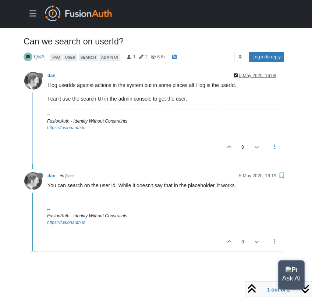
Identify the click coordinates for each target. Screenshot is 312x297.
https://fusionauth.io (66, 127)
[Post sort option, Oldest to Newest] (240, 57)
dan (51, 75)
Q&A (39, 56)
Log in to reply (266, 56)
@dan (67, 176)
